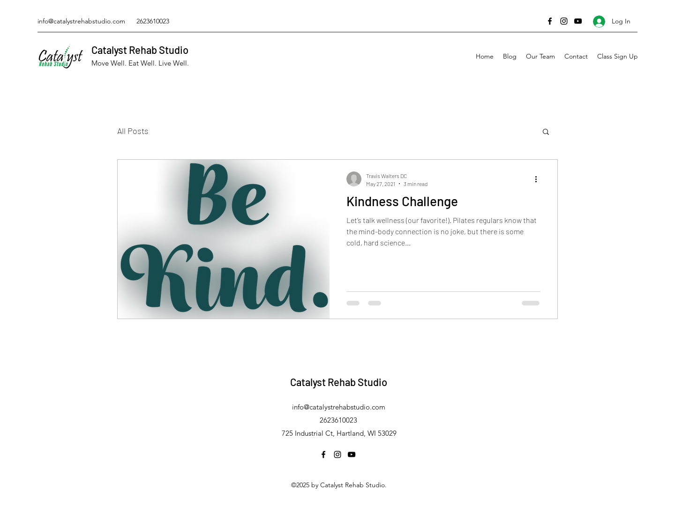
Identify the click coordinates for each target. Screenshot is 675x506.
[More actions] (539, 179)
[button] (545, 132)
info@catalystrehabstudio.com (81, 21)
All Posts (133, 131)
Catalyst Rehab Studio (139, 50)
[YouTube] (578, 21)
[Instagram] (564, 21)
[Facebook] (550, 21)
